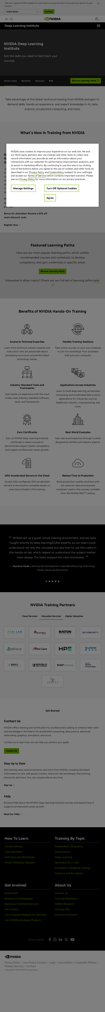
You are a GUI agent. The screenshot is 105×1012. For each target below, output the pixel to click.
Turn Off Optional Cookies (61, 188)
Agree (50, 197)
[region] (52, 175)
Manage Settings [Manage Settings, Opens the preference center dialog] (23, 188)
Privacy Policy (36, 172)
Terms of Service (37, 175)
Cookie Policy (56, 172)
